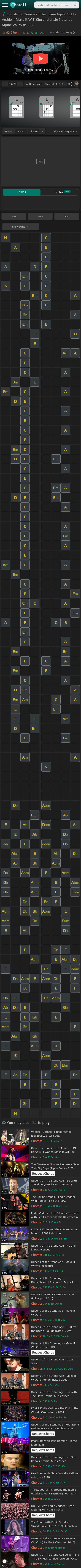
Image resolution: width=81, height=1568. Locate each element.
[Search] (75, 4)
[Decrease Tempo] (5, 84)
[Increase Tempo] (20, 84)
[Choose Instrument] (42, 131)
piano (21, 131)
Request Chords (43, 1173)
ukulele (33, 131)
